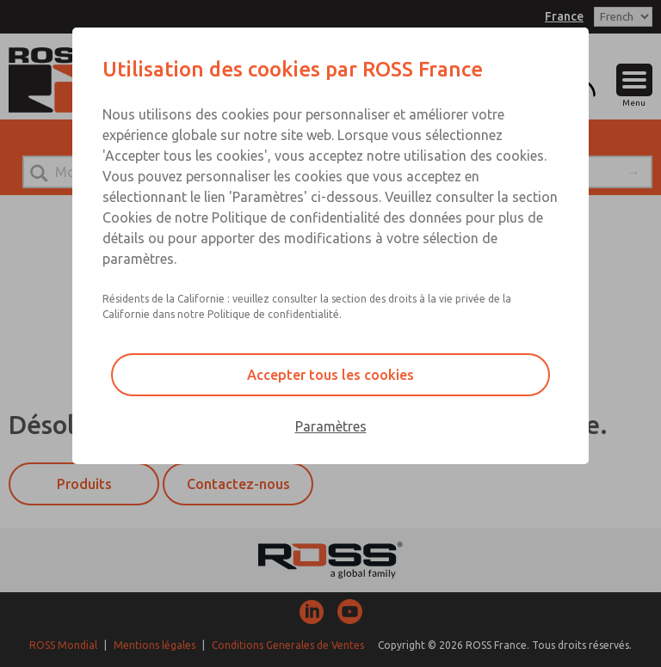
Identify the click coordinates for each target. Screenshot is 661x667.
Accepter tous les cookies (330, 374)
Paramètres (331, 426)
